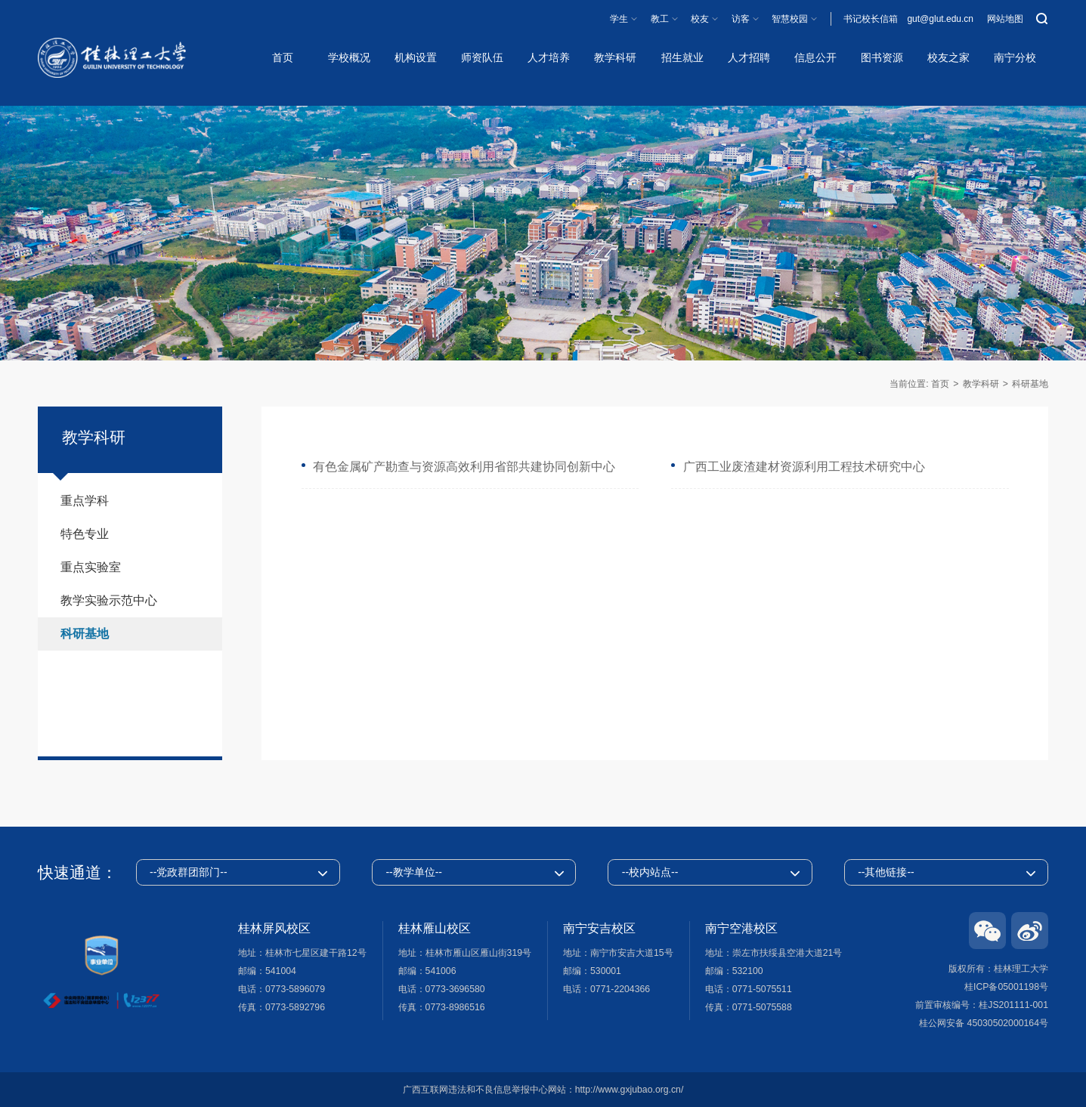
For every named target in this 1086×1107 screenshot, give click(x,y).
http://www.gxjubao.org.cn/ (629, 1089)
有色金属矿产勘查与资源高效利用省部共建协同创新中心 (464, 466)
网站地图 (1005, 19)
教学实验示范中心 (108, 600)
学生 (619, 19)
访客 (741, 19)
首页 (940, 384)
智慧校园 (790, 19)
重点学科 (84, 500)
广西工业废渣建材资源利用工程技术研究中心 (804, 466)
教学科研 (981, 384)
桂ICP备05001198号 (1006, 987)
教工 (660, 19)
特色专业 (84, 533)
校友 (700, 19)
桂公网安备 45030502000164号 (983, 1023)
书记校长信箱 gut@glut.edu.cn (908, 19)
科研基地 (1030, 384)
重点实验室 (90, 567)
